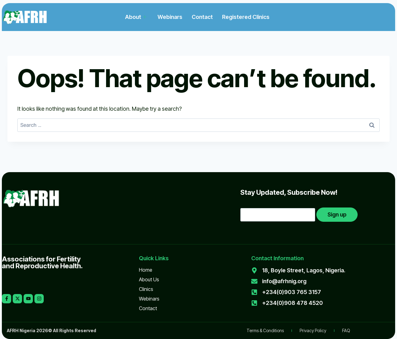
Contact (202, 17)
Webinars (170, 17)
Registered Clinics (246, 17)
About (135, 17)
